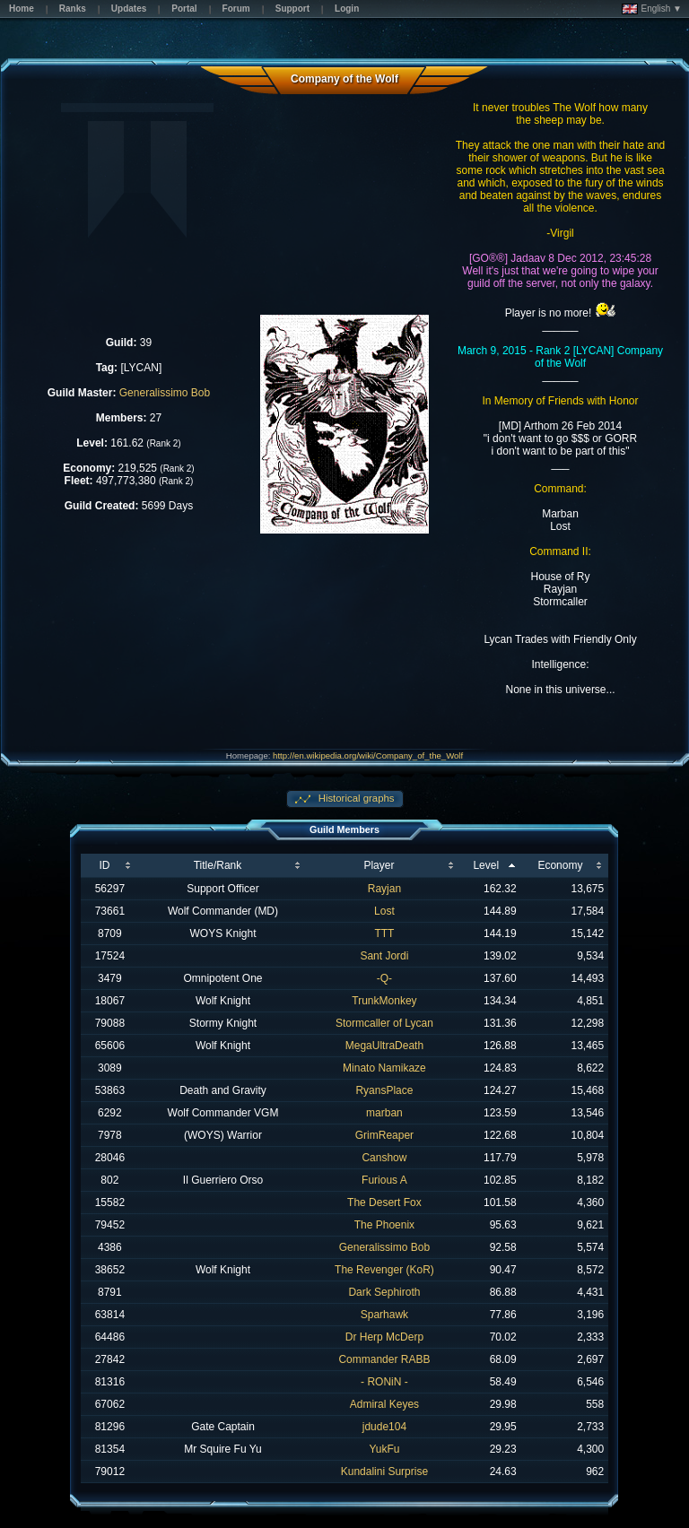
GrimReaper (384, 1135)
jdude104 (384, 1426)
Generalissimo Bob (164, 392)
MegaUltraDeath (384, 1045)
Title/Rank (218, 865)
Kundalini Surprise (384, 1471)
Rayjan (384, 888)
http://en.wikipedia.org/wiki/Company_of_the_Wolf (368, 755)
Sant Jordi (384, 956)
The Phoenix (384, 1225)
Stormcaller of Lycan (384, 1023)
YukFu (384, 1449)
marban (384, 1113)
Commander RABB (384, 1359)
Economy (559, 865)
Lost (384, 911)
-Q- (384, 978)
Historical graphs (355, 798)
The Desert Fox (384, 1202)
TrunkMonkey (384, 1000)
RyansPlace (384, 1090)
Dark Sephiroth (384, 1292)
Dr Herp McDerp (384, 1337)
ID (104, 865)
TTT (384, 933)
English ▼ (652, 9)
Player (378, 865)
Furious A (384, 1180)
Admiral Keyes (384, 1404)
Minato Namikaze (384, 1068)
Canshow (384, 1157)
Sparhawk (384, 1314)
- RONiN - (384, 1382)
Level (486, 865)
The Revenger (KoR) (384, 1269)
